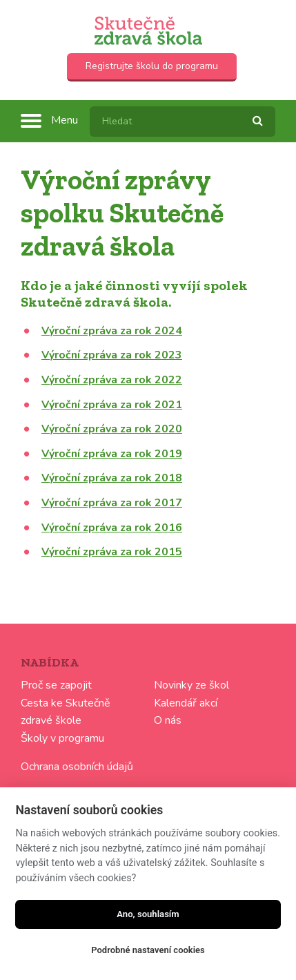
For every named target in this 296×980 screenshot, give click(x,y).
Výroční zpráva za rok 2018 (111, 478)
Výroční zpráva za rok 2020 (111, 428)
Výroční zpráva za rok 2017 (111, 502)
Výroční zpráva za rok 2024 (111, 330)
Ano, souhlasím (148, 914)
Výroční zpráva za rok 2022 (111, 379)
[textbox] (182, 121)
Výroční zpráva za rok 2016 (111, 527)
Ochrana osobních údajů (77, 766)
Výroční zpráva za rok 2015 (111, 551)
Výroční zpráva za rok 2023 (111, 355)
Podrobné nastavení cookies (148, 950)
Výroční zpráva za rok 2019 (111, 453)
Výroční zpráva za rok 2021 (111, 404)
